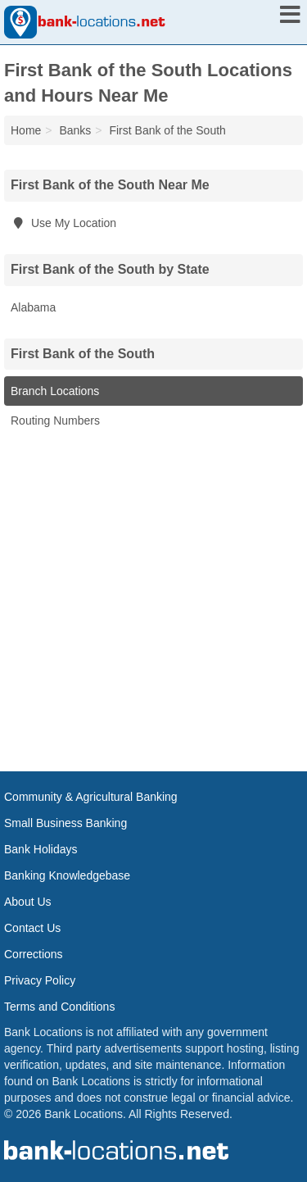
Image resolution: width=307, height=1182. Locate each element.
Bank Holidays (41, 849)
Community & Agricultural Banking (91, 796)
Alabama (33, 307)
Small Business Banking (65, 823)
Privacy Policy (39, 980)
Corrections (33, 954)
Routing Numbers (55, 420)
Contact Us (32, 927)
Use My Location (63, 223)
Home (26, 130)
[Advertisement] (153, 597)
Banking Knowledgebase (67, 875)
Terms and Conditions (59, 1006)
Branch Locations (55, 391)
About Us (28, 901)
